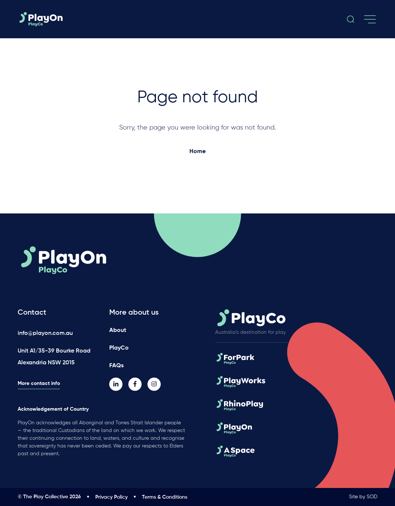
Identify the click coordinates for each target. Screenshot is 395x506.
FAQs (116, 366)
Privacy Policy (111, 497)
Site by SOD (363, 496)
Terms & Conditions (164, 497)
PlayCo (119, 348)
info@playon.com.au (45, 333)
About (117, 330)
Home (197, 152)
